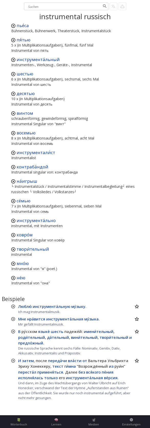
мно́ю (23, 263)
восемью (26, 133)
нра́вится (36, 318)
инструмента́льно (36, 220)
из (111, 366)
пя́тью (23, 40)
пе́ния (107, 372)
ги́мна (70, 366)
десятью (26, 93)
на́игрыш (27, 181)
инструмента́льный (38, 59)
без (81, 372)
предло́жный (30, 342)
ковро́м (25, 235)
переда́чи (57, 360)
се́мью (23, 201)
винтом (25, 113)
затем (28, 360)
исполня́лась (30, 377)
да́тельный (58, 337)
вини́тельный (84, 337)
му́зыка (91, 318)
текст (57, 366)
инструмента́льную (51, 306)
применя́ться (50, 372)
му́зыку (78, 306)
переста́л (27, 372)
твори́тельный (33, 249)
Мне (22, 318)
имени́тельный (98, 331)
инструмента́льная (64, 318)
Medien (93, 422)
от (85, 360)
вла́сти (75, 360)
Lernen (56, 422)
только (51, 377)
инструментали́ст (36, 152)
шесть (57, 331)
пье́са (23, 25)
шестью (25, 74)
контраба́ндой (32, 167)
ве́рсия (111, 377)
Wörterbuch (18, 422)
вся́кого (93, 372)
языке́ (44, 331)
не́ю (21, 278)
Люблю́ (25, 306)
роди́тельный (31, 337)
